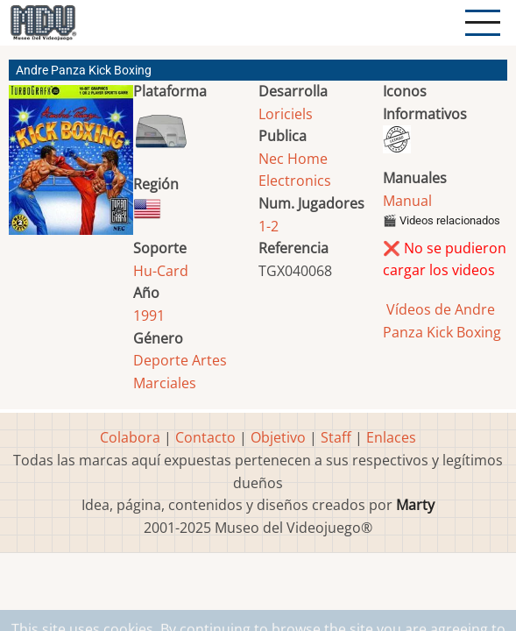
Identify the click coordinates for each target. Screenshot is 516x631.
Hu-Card (160, 270)
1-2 (268, 226)
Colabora (130, 437)
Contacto (205, 437)
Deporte (160, 360)
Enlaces (391, 437)
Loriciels (285, 114)
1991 (149, 315)
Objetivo (278, 437)
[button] (71, 167)
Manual (407, 200)
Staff (336, 437)
